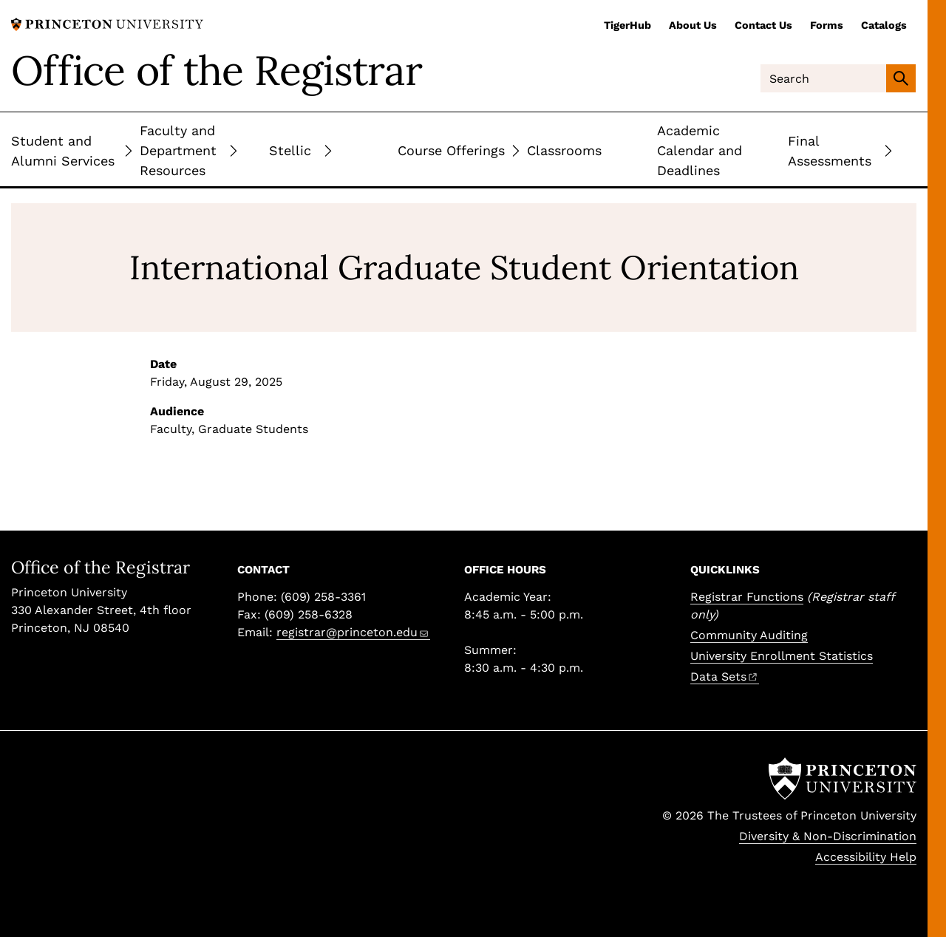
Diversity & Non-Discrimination (827, 836)
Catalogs (884, 25)
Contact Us (763, 25)
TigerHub (627, 25)
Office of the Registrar (216, 70)
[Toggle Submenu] (129, 150)
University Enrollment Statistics (781, 656)
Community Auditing (749, 635)
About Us (693, 25)
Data (724, 676)
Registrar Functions (746, 597)
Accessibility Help (865, 857)
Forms (826, 25)
